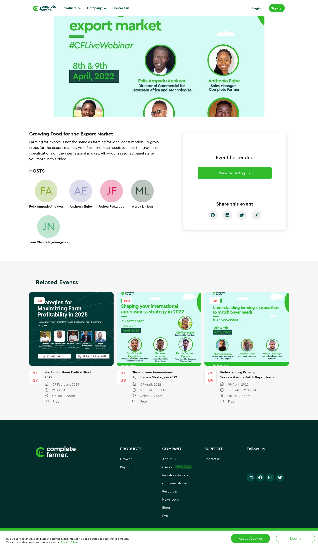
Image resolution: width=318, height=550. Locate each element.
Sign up (276, 8)
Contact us (212, 463)
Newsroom (170, 504)
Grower (126, 463)
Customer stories (175, 487)
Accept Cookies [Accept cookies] (250, 538)
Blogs (166, 512)
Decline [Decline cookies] (295, 538)
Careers (168, 471)
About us (169, 463)
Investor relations (175, 479)
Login (256, 8)
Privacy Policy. (69, 542)
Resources (170, 496)
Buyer (124, 471)
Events (167, 520)
